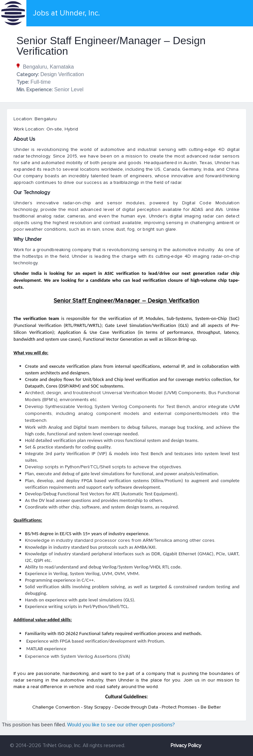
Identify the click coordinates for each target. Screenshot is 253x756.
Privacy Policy (186, 745)
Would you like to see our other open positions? (121, 724)
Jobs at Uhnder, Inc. (66, 13)
